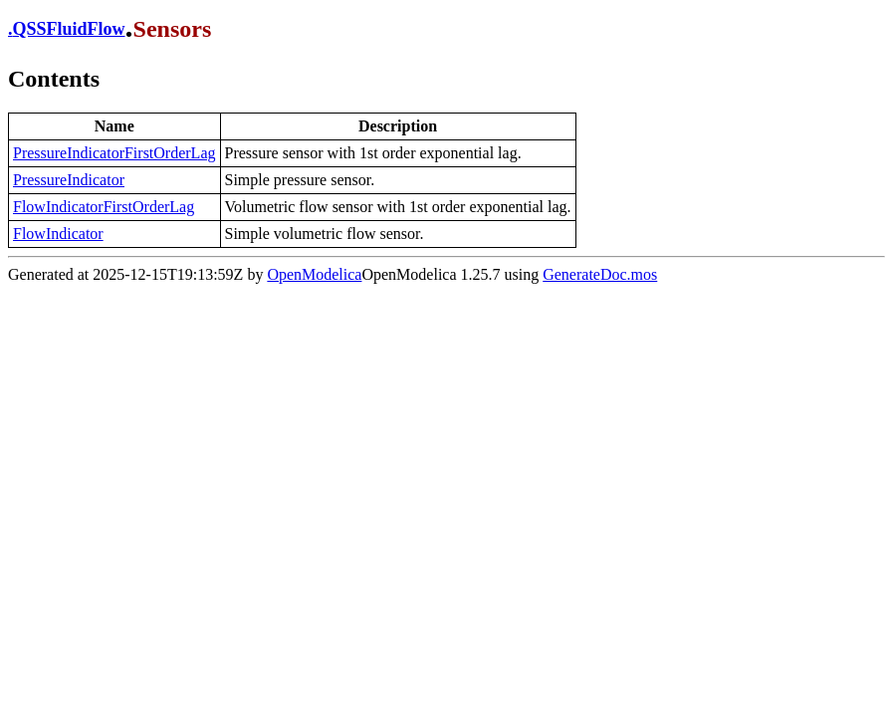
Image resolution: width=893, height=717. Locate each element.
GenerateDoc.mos (600, 274)
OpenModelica (314, 274)
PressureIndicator (68, 179)
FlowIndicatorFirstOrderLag (103, 206)
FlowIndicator (58, 233)
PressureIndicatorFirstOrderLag (114, 152)
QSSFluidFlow (69, 29)
